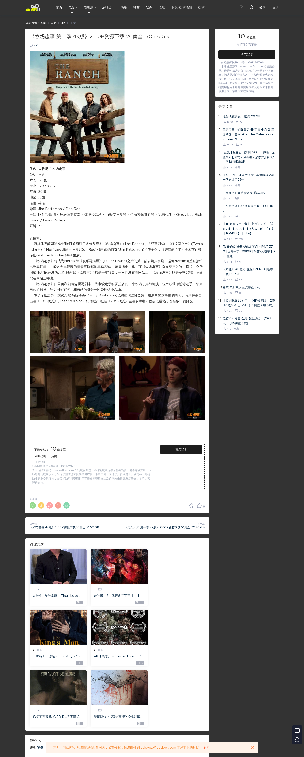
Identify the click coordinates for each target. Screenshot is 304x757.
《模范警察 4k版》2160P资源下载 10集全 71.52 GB (64, 527)
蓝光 (98, 589)
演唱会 (107, 7)
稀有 (136, 7)
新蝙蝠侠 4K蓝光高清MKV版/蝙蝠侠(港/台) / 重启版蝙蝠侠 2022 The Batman (176, 657)
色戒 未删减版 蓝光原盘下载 (241, 287)
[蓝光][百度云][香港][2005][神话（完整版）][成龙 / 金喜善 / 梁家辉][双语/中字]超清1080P (249, 157)
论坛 (162, 7)
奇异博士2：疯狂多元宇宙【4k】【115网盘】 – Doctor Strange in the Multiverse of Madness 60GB (116, 596)
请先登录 (181, 449)
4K (36, 45)
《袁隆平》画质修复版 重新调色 (244, 193)
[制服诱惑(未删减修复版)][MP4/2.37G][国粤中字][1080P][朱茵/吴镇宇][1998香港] (249, 251)
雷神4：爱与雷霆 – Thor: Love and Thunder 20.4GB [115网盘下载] (57, 596)
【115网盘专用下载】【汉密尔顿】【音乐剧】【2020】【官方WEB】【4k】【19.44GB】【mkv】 (249, 229)
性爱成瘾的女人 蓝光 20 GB (242, 116)
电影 (72, 7)
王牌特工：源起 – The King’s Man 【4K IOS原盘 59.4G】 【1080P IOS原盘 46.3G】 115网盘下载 (176, 596)
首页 (59, 7)
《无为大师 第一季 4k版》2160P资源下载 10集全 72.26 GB (165, 527)
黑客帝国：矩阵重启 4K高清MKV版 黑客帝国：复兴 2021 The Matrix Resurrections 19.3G (249, 134)
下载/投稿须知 (181, 7)
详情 (205, 747)
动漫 (124, 7)
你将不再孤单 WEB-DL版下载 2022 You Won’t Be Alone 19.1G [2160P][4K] (116, 657)
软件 (149, 7)
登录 (40, 687)
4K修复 (32, 7)
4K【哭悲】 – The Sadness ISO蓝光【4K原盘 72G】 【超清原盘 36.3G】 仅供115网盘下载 (56, 657)
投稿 (201, 7)
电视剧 (88, 7)
